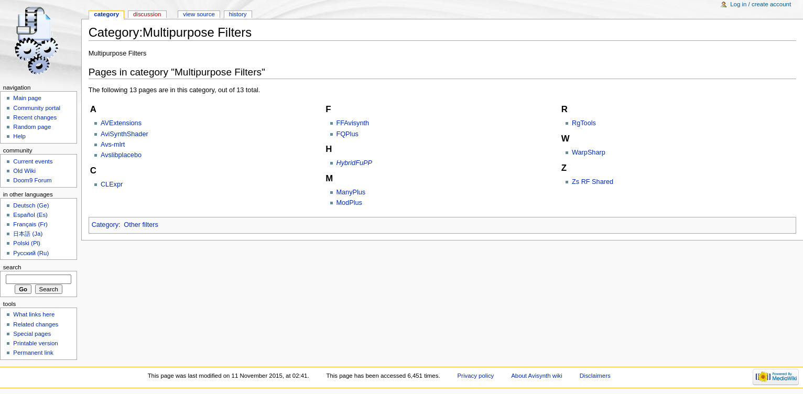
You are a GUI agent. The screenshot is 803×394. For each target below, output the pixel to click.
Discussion (147, 14)
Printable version (35, 343)
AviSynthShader (124, 134)
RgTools (584, 123)
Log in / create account (760, 4)
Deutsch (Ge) (31, 205)
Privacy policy (475, 376)
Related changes (35, 324)
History (238, 14)
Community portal (36, 108)
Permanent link (33, 352)
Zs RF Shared (592, 181)
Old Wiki (24, 171)
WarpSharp (588, 152)
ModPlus (349, 202)
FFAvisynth (353, 123)
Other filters (141, 224)
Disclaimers (595, 376)
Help (19, 136)
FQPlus (348, 134)
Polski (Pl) (26, 243)
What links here (34, 314)
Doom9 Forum (32, 180)
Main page (27, 98)
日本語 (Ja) (27, 234)
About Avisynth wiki (536, 376)
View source (198, 14)
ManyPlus (351, 192)
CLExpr (112, 184)
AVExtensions (121, 123)
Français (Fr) (30, 224)
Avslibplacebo (121, 155)
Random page (32, 127)
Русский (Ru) (31, 253)
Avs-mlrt (113, 144)
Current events (32, 161)
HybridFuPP (354, 163)
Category (105, 224)
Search (12, 267)
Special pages (32, 334)
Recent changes (35, 117)
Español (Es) (30, 215)
